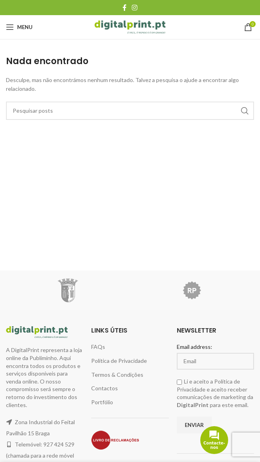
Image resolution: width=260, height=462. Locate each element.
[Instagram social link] (134, 8)
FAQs (98, 346)
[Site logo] (130, 26)
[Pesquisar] (130, 111)
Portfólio (102, 402)
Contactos (104, 388)
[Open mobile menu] (19, 27)
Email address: (194, 346)
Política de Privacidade (119, 360)
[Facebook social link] (124, 8)
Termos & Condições (117, 374)
